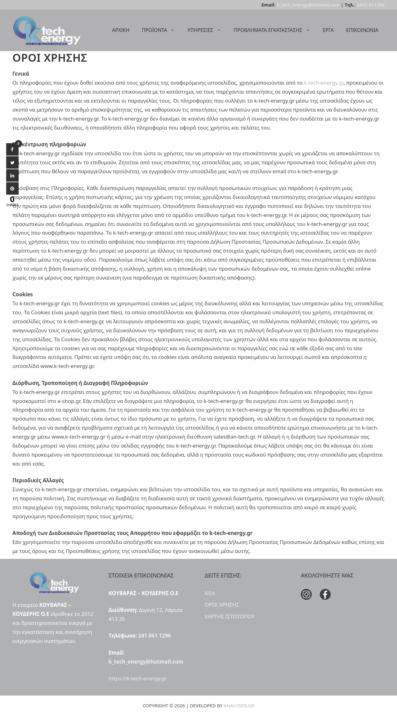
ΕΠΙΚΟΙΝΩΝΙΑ (362, 30)
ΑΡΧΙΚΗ (120, 30)
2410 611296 (371, 5)
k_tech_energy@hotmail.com (308, 5)
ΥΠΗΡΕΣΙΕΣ (207, 30)
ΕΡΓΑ (328, 30)
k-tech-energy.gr (323, 82)
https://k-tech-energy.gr (138, 678)
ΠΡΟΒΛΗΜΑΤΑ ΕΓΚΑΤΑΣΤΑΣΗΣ (275, 30)
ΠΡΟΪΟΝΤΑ (161, 30)
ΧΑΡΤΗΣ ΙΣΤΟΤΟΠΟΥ (230, 616)
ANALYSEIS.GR (239, 705)
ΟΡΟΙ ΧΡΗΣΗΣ (222, 604)
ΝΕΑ (210, 593)
